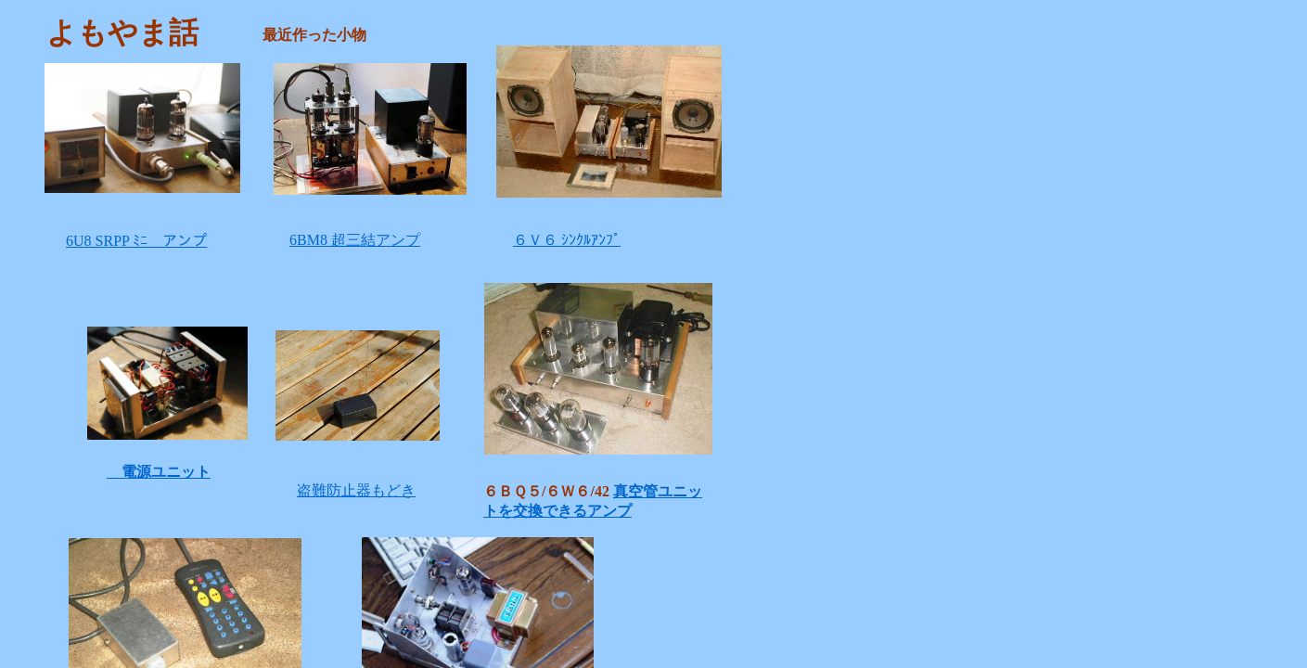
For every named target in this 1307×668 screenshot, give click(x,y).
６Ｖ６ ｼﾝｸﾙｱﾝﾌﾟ (567, 240)
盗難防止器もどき (356, 490)
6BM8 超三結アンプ (354, 240)
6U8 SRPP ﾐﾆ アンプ (136, 241)
